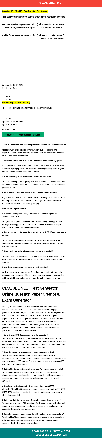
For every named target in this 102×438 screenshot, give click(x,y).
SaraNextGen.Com (51, 3)
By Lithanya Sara (9, 88)
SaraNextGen (33, 338)
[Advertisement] (34, 62)
